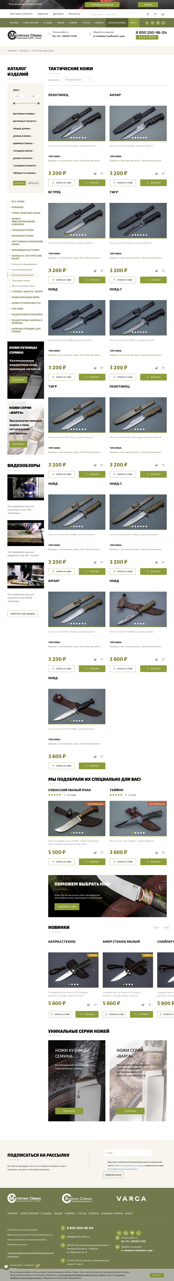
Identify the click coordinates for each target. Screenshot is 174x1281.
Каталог (14, 22)
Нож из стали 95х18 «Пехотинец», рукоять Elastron (135, 437)
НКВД (53, 289)
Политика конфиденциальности (22, 1249)
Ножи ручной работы (25, 302)
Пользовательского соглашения (122, 1169)
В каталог (69, 1111)
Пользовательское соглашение (21, 1253)
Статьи (86, 22)
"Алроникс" (12, 1265)
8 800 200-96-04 (151, 32)
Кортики (16, 308)
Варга (148, 4)
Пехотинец (58, 94)
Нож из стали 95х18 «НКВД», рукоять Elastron (71, 534)
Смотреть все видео (22, 613)
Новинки (16, 207)
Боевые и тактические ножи (25, 257)
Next (101, 123)
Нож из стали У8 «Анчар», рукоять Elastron (131, 145)
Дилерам (58, 13)
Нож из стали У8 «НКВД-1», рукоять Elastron (132, 340)
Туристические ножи (24, 212)
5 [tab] (79, 137)
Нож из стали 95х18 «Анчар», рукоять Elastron (71, 631)
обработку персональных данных (128, 1165)
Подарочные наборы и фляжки (25, 321)
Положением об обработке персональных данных (82, 1275)
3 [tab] (74, 137)
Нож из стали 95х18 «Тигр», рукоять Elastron (70, 437)
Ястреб (54, 192)
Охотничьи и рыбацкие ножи (26, 243)
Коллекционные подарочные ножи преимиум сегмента (25, 365)
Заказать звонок (147, 37)
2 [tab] (71, 137)
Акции (60, 22)
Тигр (114, 192)
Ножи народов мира (24, 297)
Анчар (115, 94)
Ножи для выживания (23, 264)
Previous (53, 123)
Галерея (73, 22)
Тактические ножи (21, 274)
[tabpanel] (76, 123)
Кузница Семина (102, 4)
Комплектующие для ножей (25, 330)
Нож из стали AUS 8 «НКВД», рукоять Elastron (71, 728)
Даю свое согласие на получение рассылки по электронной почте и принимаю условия (135, 1165)
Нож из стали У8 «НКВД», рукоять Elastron (70, 340)
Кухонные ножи (21, 235)
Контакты (74, 13)
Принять (157, 1275)
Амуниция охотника (24, 249)
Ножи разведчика (20, 269)
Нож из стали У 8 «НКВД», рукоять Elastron (131, 631)
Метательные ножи (22, 285)
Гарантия (42, 13)
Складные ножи (21, 229)
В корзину (92, 182)
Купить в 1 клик (61, 182)
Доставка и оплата (21, 13)
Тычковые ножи (19, 280)
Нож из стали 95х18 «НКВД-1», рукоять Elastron (134, 534)
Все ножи (16, 201)
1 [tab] (68, 137)
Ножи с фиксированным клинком (22, 221)
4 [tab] (76, 137)
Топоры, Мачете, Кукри (26, 291)
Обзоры (99, 22)
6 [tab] (82, 137)
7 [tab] (85, 137)
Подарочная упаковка (25, 314)
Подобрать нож (67, 906)
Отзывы (47, 22)
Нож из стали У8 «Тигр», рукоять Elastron (130, 242)
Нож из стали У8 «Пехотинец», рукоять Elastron (72, 145)
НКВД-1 (116, 289)
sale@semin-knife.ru (78, 1236)
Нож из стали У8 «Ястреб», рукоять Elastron (70, 242)
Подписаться (113, 1174)
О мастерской (30, 22)
